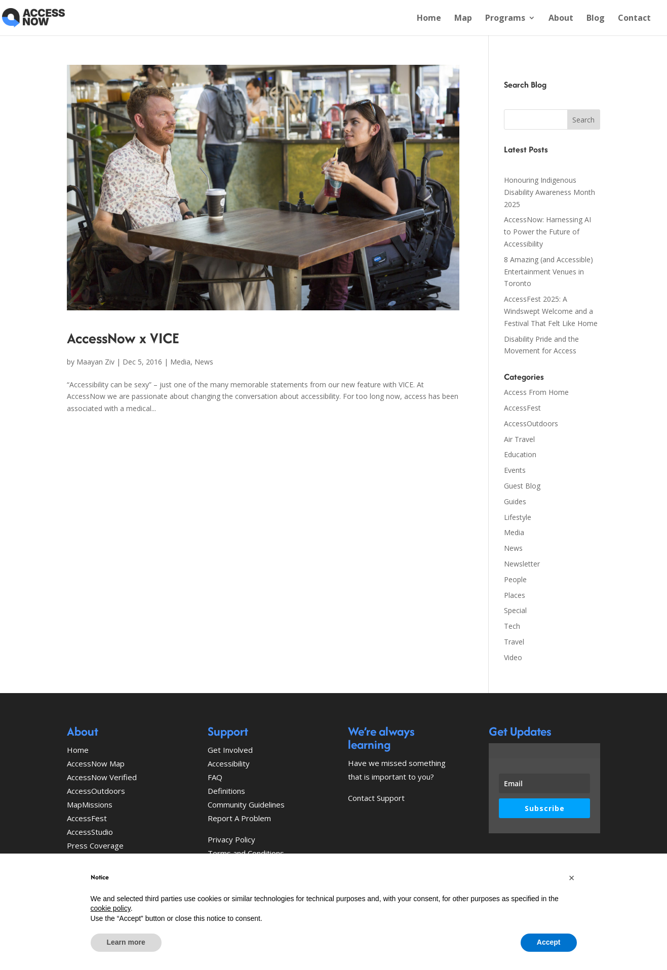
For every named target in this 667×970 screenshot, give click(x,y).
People (515, 579)
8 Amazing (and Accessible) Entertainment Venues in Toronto (548, 272)
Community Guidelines (246, 804)
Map (463, 18)
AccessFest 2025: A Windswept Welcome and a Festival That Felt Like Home (551, 311)
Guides (515, 501)
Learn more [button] (126, 942)
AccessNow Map (96, 763)
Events (515, 470)
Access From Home (536, 392)
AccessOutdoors (531, 423)
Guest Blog (522, 486)
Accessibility (229, 763)
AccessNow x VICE (123, 338)
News (203, 362)
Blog (595, 18)
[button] (572, 878)
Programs (505, 18)
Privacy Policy (231, 839)
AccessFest (522, 408)
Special (515, 610)
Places (514, 595)
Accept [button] (549, 942)
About (560, 18)
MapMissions (89, 804)
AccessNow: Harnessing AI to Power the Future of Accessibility (547, 232)
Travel (514, 641)
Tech (512, 626)
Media (180, 362)
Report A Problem (239, 818)
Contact (634, 18)
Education (520, 454)
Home (429, 18)
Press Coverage (95, 845)
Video (513, 657)
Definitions (226, 791)
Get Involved (230, 750)
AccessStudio (90, 832)
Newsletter (522, 564)
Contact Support (376, 798)
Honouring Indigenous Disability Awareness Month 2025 (549, 192)
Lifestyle (517, 517)
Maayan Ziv (95, 362)
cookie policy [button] (111, 908)
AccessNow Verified (102, 777)
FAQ (215, 777)
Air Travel (519, 439)
